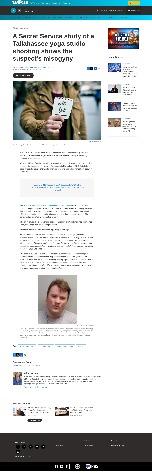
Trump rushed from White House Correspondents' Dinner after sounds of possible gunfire (129, 76)
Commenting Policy (117, 450)
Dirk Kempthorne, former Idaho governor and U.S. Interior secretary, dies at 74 (129, 131)
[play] (13, 15)
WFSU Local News (20, 33)
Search (124, 22)
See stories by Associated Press (26, 370)
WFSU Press (96, 22)
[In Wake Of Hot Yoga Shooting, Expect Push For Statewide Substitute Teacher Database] (19, 416)
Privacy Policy (88, 450)
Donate (136, 5)
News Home (16, 22)
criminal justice (46, 351)
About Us (59, 445)
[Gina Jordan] (17, 383)
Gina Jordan (43, 72)
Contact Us (87, 445)
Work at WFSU (61, 450)
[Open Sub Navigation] (22, 22)
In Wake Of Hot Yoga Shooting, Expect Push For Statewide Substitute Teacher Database (39, 415)
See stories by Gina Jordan (36, 392)
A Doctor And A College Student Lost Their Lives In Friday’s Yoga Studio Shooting (82, 415)
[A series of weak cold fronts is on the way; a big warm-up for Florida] (114, 111)
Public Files (115, 445)
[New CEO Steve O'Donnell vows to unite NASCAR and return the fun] (114, 93)
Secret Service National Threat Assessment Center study (48, 210)
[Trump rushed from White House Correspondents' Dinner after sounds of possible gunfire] (114, 72)
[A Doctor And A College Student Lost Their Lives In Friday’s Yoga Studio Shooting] (62, 416)
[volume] (19, 15)
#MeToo (81, 351)
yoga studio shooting (65, 351)
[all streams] (133, 15)
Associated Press (29, 72)
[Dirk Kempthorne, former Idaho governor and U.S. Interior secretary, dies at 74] (114, 127)
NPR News (126, 68)
